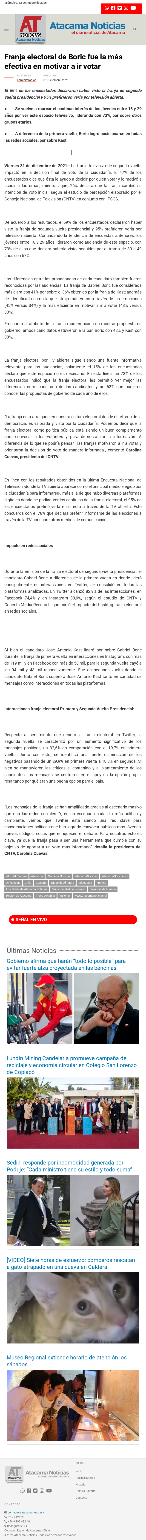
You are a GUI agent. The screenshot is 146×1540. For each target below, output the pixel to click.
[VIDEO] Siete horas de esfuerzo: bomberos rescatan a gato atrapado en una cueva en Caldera (71, 1263)
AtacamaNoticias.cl (115, 876)
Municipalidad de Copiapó (68, 889)
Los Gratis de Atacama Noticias (26, 889)
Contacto (81, 1497)
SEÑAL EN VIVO (29, 919)
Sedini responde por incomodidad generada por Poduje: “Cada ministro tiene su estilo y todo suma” (69, 1166)
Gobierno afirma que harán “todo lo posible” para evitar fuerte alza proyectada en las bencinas (66, 964)
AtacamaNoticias (86, 876)
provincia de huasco (103, 889)
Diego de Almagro (62, 882)
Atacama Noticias (59, 876)
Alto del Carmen (16, 876)
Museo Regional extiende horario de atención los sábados (67, 1361)
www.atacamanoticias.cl (90, 895)
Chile (28, 882)
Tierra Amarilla (45, 895)
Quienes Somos (85, 1477)
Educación (85, 882)
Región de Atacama (18, 895)
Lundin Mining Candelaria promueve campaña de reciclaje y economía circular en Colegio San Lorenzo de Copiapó (72, 1065)
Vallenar (64, 895)
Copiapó (41, 882)
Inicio (79, 1471)
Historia (81, 1484)
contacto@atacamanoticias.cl (26, 1512)
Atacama (37, 876)
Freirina (101, 882)
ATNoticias (13, 882)
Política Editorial (86, 1491)
